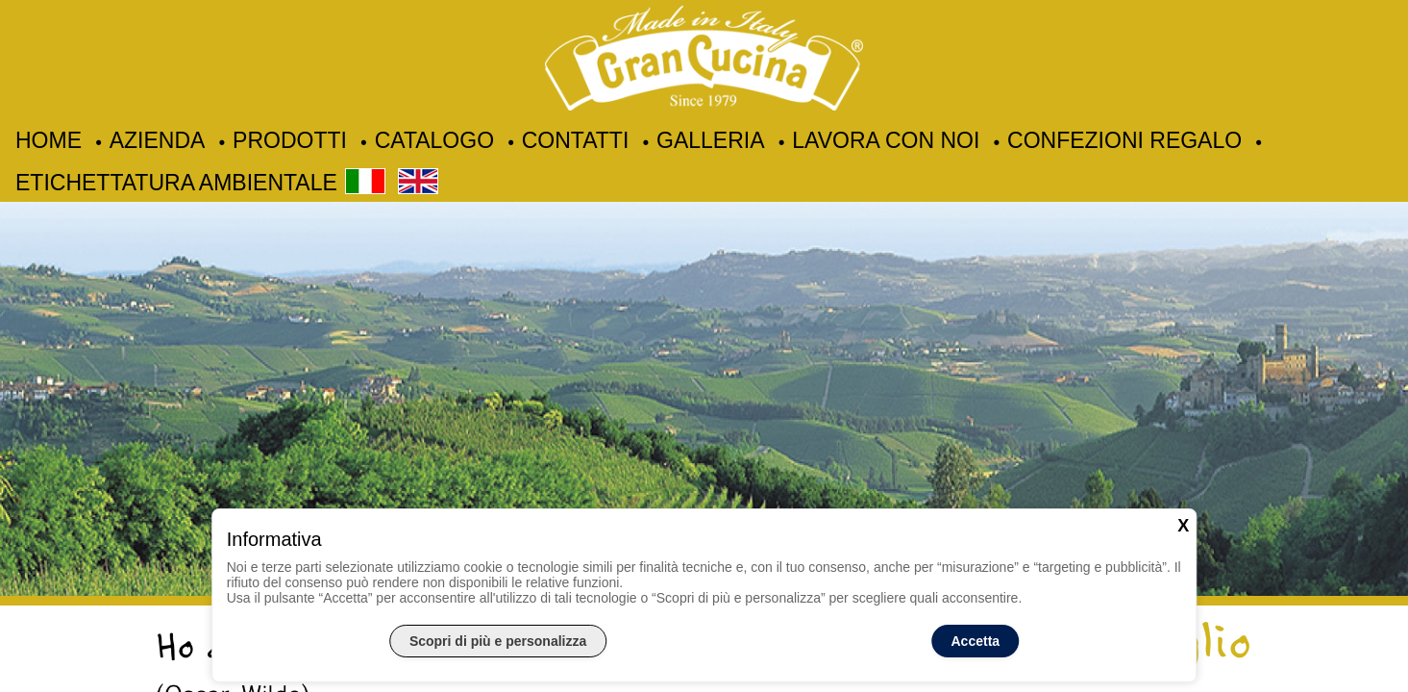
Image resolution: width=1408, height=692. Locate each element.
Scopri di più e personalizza (497, 641)
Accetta (975, 641)
